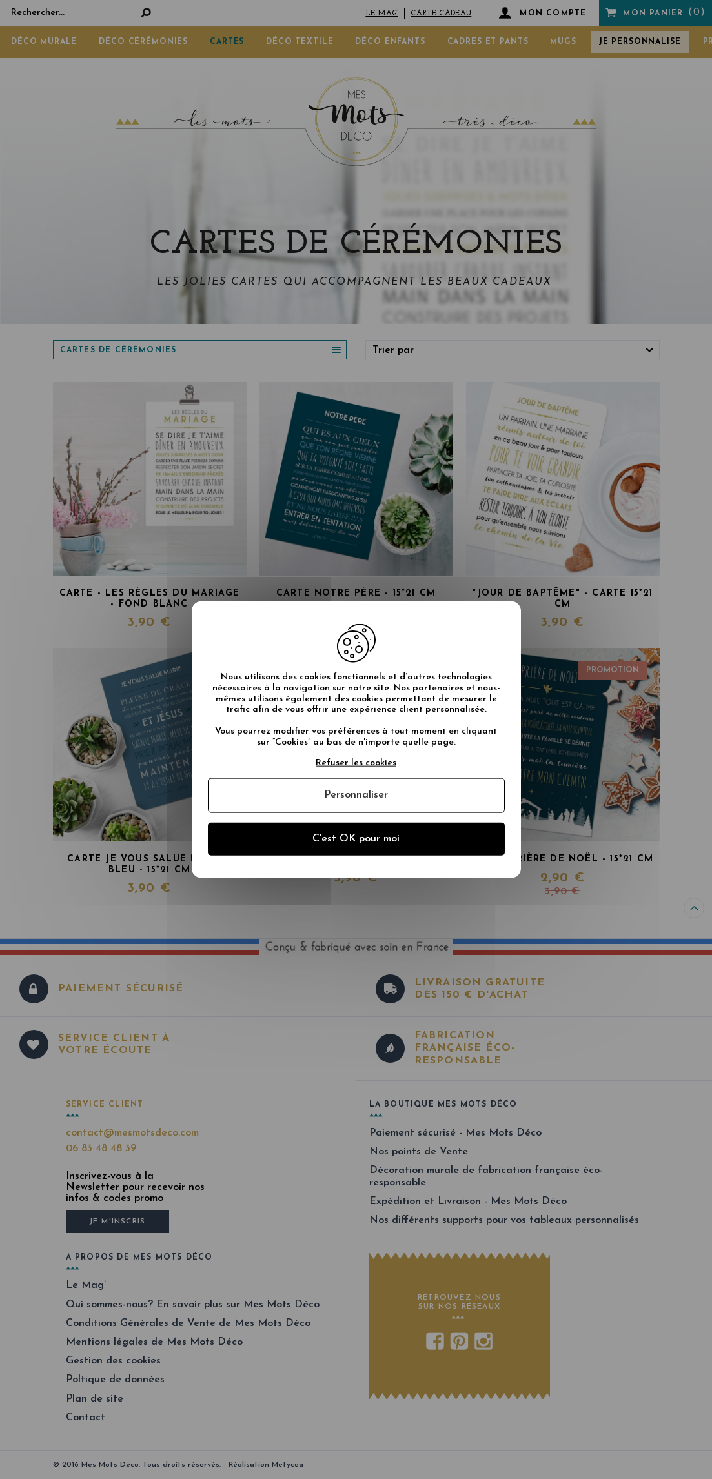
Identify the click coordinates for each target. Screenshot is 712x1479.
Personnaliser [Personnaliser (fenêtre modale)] (356, 795)
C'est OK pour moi (356, 838)
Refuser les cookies (356, 762)
